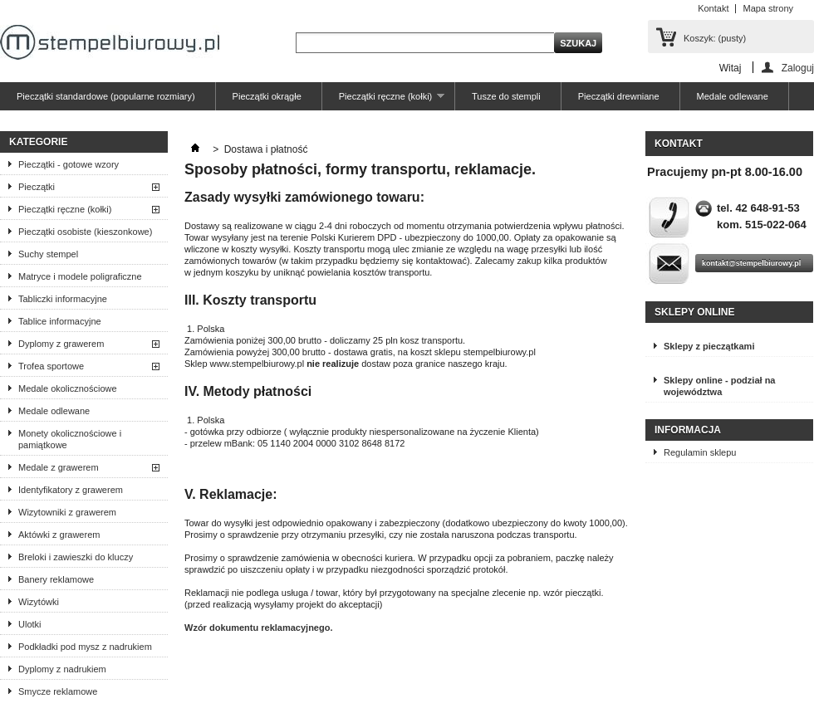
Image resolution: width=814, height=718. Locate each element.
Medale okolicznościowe (67, 388)
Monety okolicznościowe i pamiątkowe (69, 439)
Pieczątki (36, 187)
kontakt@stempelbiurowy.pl (751, 263)
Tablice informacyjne (59, 321)
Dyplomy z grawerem (61, 344)
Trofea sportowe (51, 366)
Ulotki (30, 624)
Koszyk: (715, 38)
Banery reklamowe (56, 579)
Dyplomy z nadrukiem (62, 669)
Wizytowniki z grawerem (67, 512)
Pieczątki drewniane (619, 96)
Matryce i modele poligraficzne (80, 276)
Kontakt (713, 8)
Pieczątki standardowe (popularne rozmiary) (106, 96)
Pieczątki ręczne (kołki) (383, 100)
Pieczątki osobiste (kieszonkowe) (85, 232)
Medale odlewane (732, 96)
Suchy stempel (48, 254)
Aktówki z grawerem (59, 535)
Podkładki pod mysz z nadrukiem (85, 647)
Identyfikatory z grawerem (70, 490)
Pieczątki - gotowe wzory (68, 164)
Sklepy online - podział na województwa (719, 386)
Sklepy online (694, 312)
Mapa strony (768, 8)
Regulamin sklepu (700, 452)
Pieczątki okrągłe (267, 96)
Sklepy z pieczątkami (709, 346)
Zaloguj (798, 67)
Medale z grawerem (58, 467)
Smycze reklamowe (57, 691)
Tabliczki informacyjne (62, 299)
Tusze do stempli (506, 96)
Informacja (688, 430)
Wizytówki (38, 602)
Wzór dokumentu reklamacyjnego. (258, 628)
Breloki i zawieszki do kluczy (75, 557)
